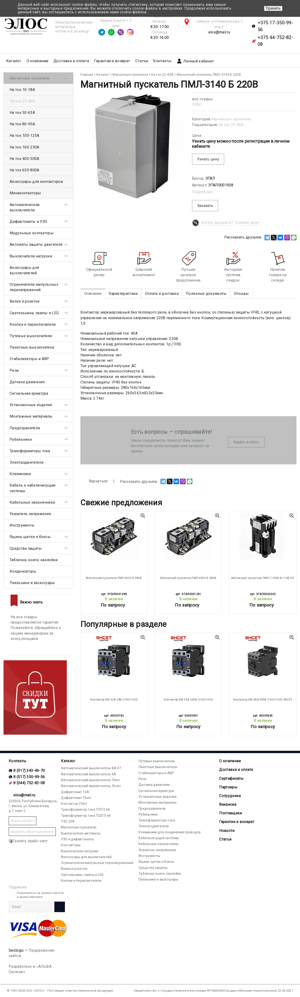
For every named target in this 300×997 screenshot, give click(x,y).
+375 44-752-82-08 (275, 41)
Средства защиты (26, 548)
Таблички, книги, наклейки (34, 560)
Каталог (68, 761)
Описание (92, 293)
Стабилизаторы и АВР (29, 359)
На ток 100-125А (24, 135)
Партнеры (228, 787)
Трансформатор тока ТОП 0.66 (85, 809)
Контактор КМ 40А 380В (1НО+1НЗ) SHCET (262, 699)
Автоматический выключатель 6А (88, 774)
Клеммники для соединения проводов (170, 832)
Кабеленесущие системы (159, 838)
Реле (14, 370)
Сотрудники (230, 796)
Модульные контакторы (32, 233)
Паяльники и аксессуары (32, 583)
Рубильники (21, 439)
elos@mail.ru (219, 32)
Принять (273, 8)
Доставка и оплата (71, 61)
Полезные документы (206, 293)
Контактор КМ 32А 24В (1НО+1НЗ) (114, 699)
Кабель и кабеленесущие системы (33, 488)
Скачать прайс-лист (28, 841)
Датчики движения (27, 382)
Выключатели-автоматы (80, 833)
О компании (230, 761)
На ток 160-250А (24, 147)
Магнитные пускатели (231, 119)
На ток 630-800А (24, 170)
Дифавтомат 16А (75, 792)
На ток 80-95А (22, 124)
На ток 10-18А (22, 89)
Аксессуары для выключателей (24, 270)
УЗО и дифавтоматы (77, 839)
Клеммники (20, 474)
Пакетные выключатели (32, 347)
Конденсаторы (23, 571)
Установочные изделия (31, 405)
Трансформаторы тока (30, 451)
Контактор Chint (74, 804)
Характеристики (123, 293)
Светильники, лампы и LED (34, 313)
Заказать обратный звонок (32, 832)
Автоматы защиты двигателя (36, 244)
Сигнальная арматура (29, 393)
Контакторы (70, 845)
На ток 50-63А (22, 112)
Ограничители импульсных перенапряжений (34, 287)
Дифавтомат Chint (76, 798)
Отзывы (241, 293)
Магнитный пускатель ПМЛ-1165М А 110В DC (262, 578)
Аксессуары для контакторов (36, 181)
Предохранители (25, 428)
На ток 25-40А (231, 125)
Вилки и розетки (25, 301)
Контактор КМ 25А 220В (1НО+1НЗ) (188, 699)
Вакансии (227, 804)
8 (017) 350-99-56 (29, 777)
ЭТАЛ (197, 104)
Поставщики (230, 813)
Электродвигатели (26, 462)
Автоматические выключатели (25, 207)
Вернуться (94, 481)
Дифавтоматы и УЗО (28, 221)
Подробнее (202, 192)
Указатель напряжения (30, 514)
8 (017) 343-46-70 (29, 770)
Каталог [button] (13, 61)
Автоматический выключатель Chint (90, 780)
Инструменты (22, 525)
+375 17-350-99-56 (275, 26)
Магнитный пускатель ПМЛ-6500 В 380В (188, 578)
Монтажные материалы (31, 416)
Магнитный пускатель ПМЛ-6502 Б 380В (114, 578)
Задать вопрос (246, 442)
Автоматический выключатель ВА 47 (91, 768)
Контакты (162, 61)
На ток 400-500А (24, 158)
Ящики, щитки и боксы (30, 537)
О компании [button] (37, 61)
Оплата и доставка (162, 293)
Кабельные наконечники (32, 502)
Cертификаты (231, 778)
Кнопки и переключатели (33, 324)
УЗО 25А (68, 821)
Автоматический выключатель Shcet (91, 786)
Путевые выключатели (31, 336)
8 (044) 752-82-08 (29, 783)
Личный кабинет (195, 61)
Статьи (141, 61)
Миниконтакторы (25, 193)
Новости (226, 830)
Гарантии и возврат (112, 61)
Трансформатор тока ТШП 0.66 (86, 815)
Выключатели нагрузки (31, 256)
